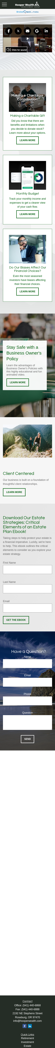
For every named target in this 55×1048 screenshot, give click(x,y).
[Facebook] (25, 1026)
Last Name (9, 581)
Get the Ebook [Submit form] (16, 620)
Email (6, 601)
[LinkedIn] (30, 1026)
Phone (27, 694)
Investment (27, 1042)
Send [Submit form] (27, 739)
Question (27, 712)
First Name (9, 562)
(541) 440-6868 (32, 1005)
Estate (27, 1045)
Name (27, 656)
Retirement (27, 1038)
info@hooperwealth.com (27, 1020)
